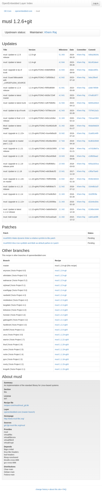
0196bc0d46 (93, 209)
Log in (95, 3)
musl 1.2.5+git (61, 275)
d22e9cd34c (93, 202)
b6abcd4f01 (93, 70)
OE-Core (7, 11)
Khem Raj (50, 32)
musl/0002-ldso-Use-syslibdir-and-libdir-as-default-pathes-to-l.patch (31, 243)
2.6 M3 (62, 156)
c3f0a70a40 (93, 171)
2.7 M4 (62, 141)
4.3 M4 (62, 62)
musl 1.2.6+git (61, 270)
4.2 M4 (62, 103)
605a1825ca (93, 164)
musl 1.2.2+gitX (61, 315)
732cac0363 (93, 118)
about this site (55, 489)
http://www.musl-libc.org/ (14, 419)
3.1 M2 (62, 126)
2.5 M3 (62, 164)
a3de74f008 (93, 88)
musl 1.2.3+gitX (61, 300)
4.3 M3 (62, 70)
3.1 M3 (62, 118)
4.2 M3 (62, 110)
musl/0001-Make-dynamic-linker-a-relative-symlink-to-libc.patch (29, 238)
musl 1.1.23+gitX (62, 335)
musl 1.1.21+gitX (62, 340)
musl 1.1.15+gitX (62, 364)
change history (42, 489)
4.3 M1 (62, 88)
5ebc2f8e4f (93, 77)
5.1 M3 (62, 55)
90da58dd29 (93, 126)
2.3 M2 (62, 179)
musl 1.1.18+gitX (62, 354)
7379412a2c (93, 110)
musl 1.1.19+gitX (62, 349)
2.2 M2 (62, 186)
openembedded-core (23, 11)
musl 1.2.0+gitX (61, 330)
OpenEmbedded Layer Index (17, 3)
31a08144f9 (93, 133)
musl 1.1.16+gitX (62, 359)
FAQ (64, 489)
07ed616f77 (93, 95)
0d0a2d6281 (93, 55)
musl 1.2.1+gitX (61, 320)
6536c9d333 (93, 179)
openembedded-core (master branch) (19, 412)
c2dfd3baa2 (93, 156)
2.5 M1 (62, 171)
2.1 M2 (62, 209)
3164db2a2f (93, 186)
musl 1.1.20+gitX (62, 344)
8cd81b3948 (93, 141)
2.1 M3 (62, 194)
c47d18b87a (93, 148)
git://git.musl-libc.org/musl (14, 425)
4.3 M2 (62, 77)
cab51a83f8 (93, 217)
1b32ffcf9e (92, 194)
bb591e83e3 (93, 103)
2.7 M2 (62, 148)
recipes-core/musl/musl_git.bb (16, 405)
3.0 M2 (62, 133)
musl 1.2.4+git (61, 290)
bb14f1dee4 (93, 62)
